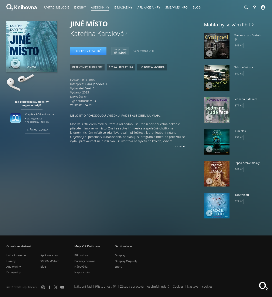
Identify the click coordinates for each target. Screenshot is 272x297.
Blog (43, 266)
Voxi (88, 88)
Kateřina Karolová (97, 33)
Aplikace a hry (49, 255)
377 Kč (239, 105)
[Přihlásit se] (262, 7)
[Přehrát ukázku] (15, 63)
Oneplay (120, 255)
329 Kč (239, 201)
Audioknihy (13, 266)
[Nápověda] (254, 7)
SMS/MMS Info (49, 261)
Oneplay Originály (126, 261)
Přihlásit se (81, 255)
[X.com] (56, 287)
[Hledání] (246, 7)
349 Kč (239, 73)
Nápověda (81, 266)
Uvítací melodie (16, 255)
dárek (120, 51)
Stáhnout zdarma (37, 129)
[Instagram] (43, 287)
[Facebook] (49, 287)
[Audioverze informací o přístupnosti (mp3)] (115, 286)
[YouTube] (62, 287)
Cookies (178, 286)
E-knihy (11, 261)
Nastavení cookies (199, 286)
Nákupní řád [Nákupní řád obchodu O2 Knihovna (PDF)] (83, 286)
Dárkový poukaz (84, 261)
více (182, 146)
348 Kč (239, 45)
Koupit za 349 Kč (88, 51)
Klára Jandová (94, 84)
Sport (118, 266)
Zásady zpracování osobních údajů (144, 286)
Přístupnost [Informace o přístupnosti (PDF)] (103, 286)
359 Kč (239, 137)
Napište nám (82, 272)
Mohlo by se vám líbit (227, 24)
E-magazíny (13, 272)
